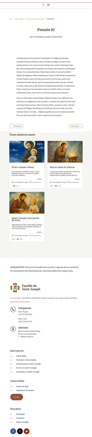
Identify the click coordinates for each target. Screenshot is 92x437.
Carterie (20, 418)
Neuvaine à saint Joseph (27, 372)
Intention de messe (25, 390)
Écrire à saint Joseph (26, 368)
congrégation (17, 298)
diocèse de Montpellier (21, 302)
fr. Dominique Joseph (41, 37)
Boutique (20, 414)
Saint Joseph (22, 422)
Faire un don (22, 386)
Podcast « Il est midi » (26, 360)
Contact (17, 397)
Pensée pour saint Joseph (28, 364)
